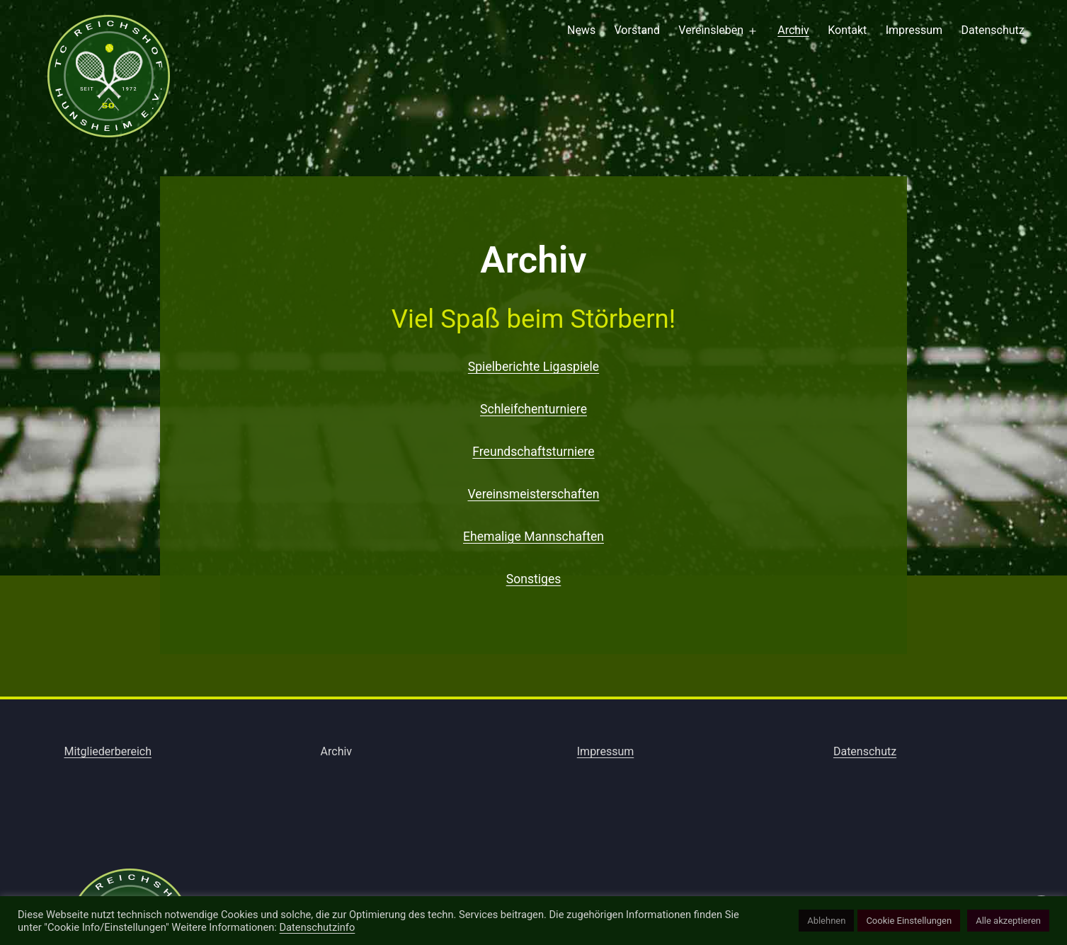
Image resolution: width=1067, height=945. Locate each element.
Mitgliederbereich (108, 751)
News (581, 30)
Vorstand (637, 30)
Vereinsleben (710, 30)
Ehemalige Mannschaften (533, 536)
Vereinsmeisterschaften (533, 494)
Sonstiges (533, 579)
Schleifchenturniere (533, 409)
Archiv (793, 30)
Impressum (914, 30)
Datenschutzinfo (317, 927)
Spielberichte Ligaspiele (533, 367)
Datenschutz (993, 30)
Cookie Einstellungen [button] (909, 920)
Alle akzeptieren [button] (1008, 920)
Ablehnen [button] (826, 920)
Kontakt (847, 30)
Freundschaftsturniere (533, 452)
